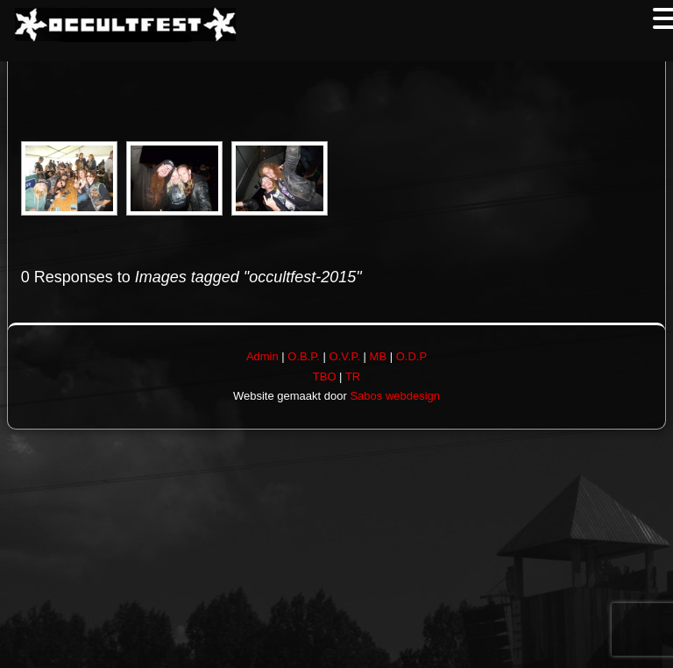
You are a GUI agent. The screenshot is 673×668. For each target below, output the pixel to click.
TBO (324, 376)
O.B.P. (303, 356)
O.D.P (411, 356)
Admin (262, 356)
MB (378, 356)
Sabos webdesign (395, 395)
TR (352, 376)
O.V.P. (344, 356)
